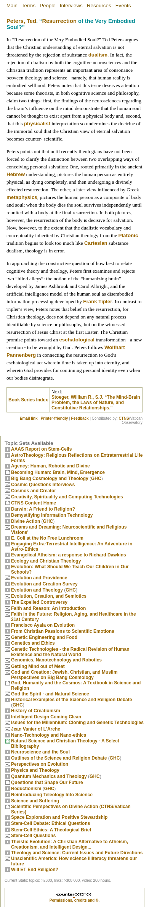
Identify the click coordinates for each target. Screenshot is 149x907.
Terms (28, 5)
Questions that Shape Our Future (47, 782)
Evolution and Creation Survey (44, 584)
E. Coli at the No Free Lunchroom (47, 538)
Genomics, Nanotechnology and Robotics (56, 660)
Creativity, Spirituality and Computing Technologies (67, 497)
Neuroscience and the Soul (40, 752)
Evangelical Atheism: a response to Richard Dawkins (68, 555)
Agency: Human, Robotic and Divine (50, 466)
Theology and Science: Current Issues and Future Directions (77, 852)
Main (12, 5)
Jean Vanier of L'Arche (35, 729)
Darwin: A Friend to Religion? (43, 509)
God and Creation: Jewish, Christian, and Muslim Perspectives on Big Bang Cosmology (64, 674)
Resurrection (59, 21)
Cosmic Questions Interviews (43, 484)
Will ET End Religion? (34, 869)
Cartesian (95, 243)
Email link (29, 418)
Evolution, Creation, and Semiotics (49, 596)
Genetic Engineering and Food (44, 637)
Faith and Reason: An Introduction (48, 608)
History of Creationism (35, 710)
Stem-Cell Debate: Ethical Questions (50, 823)
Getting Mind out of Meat (38, 666)
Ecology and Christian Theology (46, 561)
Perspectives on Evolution (39, 764)
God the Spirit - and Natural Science (50, 694)
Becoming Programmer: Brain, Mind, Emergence (58, 472)
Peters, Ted (21, 21)
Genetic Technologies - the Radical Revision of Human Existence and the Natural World (70, 652)
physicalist (37, 123)
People (48, 5)
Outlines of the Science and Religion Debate (59, 758)
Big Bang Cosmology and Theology (49, 478)
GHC (96, 478)
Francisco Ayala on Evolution (43, 625)
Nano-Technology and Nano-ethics (48, 735)
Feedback (79, 418)
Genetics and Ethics (33, 643)
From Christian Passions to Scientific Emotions (62, 631)
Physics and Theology (35, 770)
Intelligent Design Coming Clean (46, 716)
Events (123, 5)
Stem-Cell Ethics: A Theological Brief (51, 830)
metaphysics (21, 197)
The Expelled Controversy (39, 602)
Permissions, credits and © (74, 900)
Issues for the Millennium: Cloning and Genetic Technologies (77, 722)
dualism (97, 55)
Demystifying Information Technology (52, 515)
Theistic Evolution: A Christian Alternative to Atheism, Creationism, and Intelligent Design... (69, 844)
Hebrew (15, 174)
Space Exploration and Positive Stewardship (59, 817)
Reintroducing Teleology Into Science (52, 794)
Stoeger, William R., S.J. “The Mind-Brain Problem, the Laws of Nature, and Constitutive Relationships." (95, 402)
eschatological (77, 340)
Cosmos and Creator (33, 490)
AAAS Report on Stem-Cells (41, 449)
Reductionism (26, 788)
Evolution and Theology (37, 590)
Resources (99, 5)
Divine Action (25, 521)
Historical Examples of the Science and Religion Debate (71, 699)
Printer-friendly (54, 418)
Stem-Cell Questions (33, 835)
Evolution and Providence (39, 577)
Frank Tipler (97, 301)
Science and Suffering (35, 801)
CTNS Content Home (33, 503)
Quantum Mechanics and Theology (49, 776)
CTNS (124, 418)
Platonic (128, 235)
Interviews (71, 5)
